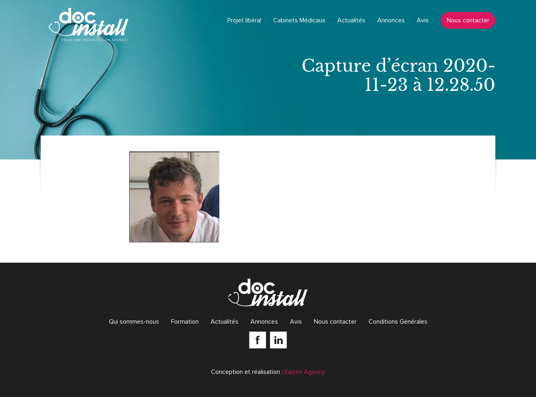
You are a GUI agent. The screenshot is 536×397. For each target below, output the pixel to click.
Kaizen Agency (304, 372)
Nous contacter (468, 20)
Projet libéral (244, 20)
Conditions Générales (398, 322)
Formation (185, 322)
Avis (423, 20)
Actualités (351, 20)
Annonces (391, 20)
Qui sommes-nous (134, 322)
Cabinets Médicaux (299, 20)
